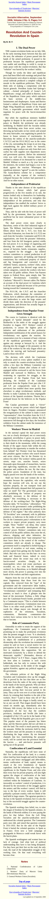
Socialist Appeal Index (17, 2)
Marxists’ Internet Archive (29, 9)
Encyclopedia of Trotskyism (20, 8)
